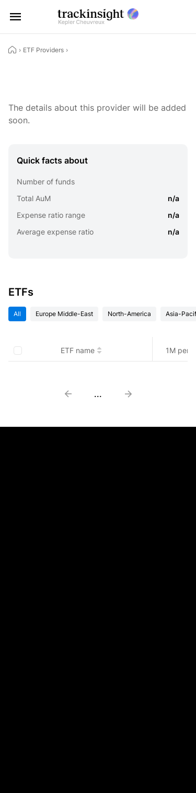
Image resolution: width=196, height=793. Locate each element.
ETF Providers (43, 50)
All (17, 314)
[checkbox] (18, 350)
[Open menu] (15, 16)
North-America (129, 314)
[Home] (12, 49)
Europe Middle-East (64, 314)
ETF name (81, 350)
